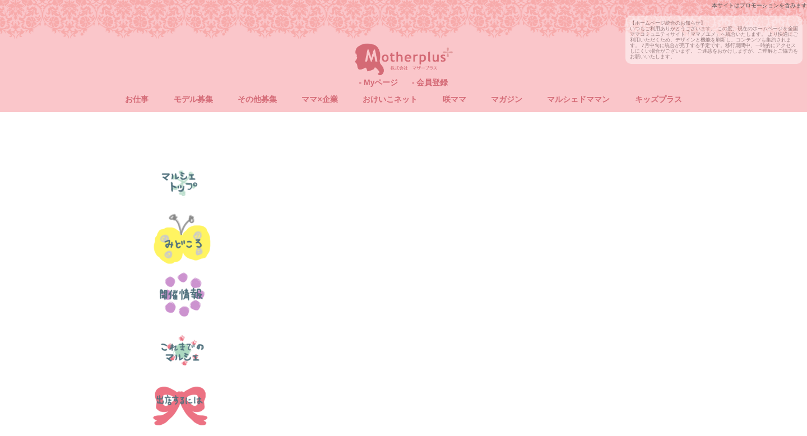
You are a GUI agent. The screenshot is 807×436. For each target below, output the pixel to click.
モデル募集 (193, 99)
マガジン (506, 99)
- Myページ (378, 82)
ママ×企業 (319, 99)
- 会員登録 (430, 82)
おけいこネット (390, 99)
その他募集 (257, 99)
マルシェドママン (578, 99)
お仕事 (137, 99)
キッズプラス (658, 99)
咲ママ (454, 99)
